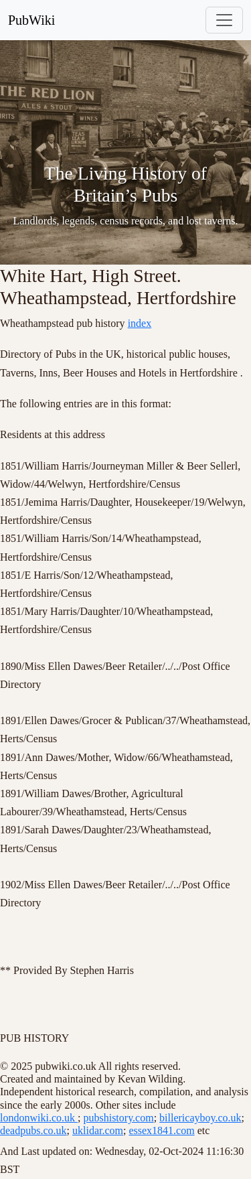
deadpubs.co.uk (33, 1130)
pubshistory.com (118, 1117)
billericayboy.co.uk (200, 1117)
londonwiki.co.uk (39, 1117)
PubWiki (31, 20)
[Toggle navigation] (224, 20)
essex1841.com (161, 1130)
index (140, 323)
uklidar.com (97, 1130)
